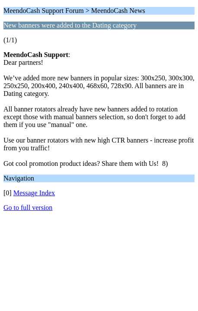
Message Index (34, 193)
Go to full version (27, 207)
